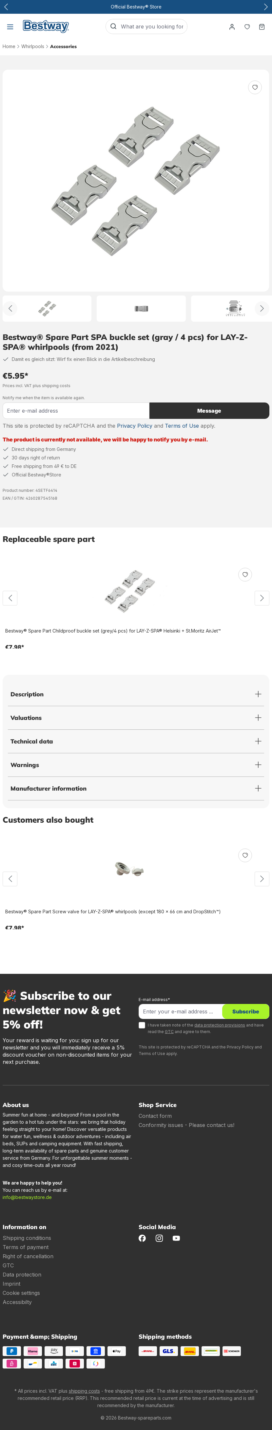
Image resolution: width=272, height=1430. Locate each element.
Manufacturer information (48, 788)
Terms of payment (26, 1247)
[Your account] (231, 26)
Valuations (26, 718)
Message (209, 410)
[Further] (262, 308)
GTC (169, 1031)
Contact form (155, 1116)
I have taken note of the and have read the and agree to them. (206, 1028)
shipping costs (84, 1391)
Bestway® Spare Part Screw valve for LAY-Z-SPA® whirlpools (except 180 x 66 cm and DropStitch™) (113, 911)
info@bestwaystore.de (27, 1197)
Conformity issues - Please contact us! (186, 1125)
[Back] (10, 308)
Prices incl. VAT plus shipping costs (36, 385)
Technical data (31, 741)
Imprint (11, 1283)
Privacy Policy (134, 425)
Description (27, 694)
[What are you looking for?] (154, 26)
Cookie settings (21, 1293)
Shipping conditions (27, 1238)
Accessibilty (17, 1302)
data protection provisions (219, 1025)
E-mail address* (154, 999)
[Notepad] (246, 26)
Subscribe (245, 1011)
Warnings (24, 765)
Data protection (22, 1274)
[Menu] (10, 26)
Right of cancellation (28, 1256)
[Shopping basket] (261, 26)
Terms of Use (182, 425)
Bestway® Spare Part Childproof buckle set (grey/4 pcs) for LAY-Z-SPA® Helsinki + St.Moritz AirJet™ (113, 631)
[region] (136, 196)
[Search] (113, 26)
